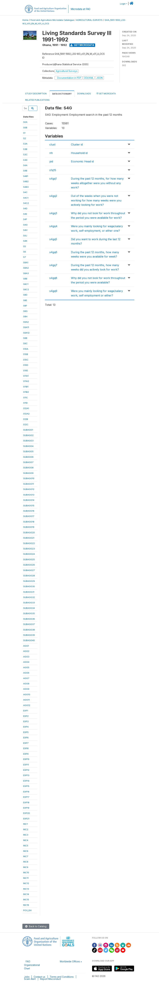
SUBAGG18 (28, 521)
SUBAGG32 (29, 597)
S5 (24, 246)
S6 (24, 251)
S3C (25, 154)
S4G (25, 224)
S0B (25, 127)
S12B (25, 419)
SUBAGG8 (28, 467)
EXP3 (26, 721)
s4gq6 (53, 252)
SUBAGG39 (29, 635)
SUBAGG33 (29, 602)
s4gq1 (53, 178)
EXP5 (26, 732)
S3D (25, 160)
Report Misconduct (50, 979)
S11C (25, 397)
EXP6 (26, 737)
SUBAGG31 (28, 592)
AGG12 (26, 705)
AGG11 (26, 699)
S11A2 (26, 381)
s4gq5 (53, 239)
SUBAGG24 (29, 554)
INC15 (26, 899)
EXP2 (26, 716)
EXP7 (26, 743)
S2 (24, 138)
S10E (25, 370)
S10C (25, 359)
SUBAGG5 (28, 451)
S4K (25, 241)
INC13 (26, 888)
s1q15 (52, 170)
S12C (25, 424)
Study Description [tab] (36, 93)
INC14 (26, 894)
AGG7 (26, 678)
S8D (25, 294)
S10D (25, 365)
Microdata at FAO (80, 9)
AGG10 (26, 694)
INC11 (26, 878)
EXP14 (26, 780)
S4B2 (26, 181)
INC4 (25, 840)
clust (52, 144)
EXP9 (26, 753)
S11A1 (26, 375)
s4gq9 (53, 291)
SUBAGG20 (29, 532)
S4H (25, 230)
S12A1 (26, 408)
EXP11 (26, 764)
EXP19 (26, 807)
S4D (25, 208)
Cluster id (77, 144)
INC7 (25, 856)
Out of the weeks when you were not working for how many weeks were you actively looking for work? (96, 200)
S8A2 (26, 267)
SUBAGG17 (28, 516)
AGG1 (26, 645)
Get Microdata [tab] (106, 93)
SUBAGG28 (29, 575)
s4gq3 (53, 213)
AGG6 (26, 672)
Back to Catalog (35, 926)
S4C (25, 192)
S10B (25, 354)
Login (123, 3)
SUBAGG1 (28, 429)
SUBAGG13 (28, 494)
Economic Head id (82, 161)
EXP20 (26, 813)
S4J (25, 235)
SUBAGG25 (29, 559)
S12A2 (26, 413)
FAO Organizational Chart (32, 965)
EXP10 (26, 759)
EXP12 (26, 770)
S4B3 (26, 187)
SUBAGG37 (29, 624)
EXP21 (26, 818)
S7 (24, 257)
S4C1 (25, 197)
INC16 (26, 905)
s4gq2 (53, 196)
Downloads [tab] (84, 93)
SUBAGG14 (28, 500)
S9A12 (26, 332)
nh (51, 153)
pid (51, 161)
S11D (25, 402)
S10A (25, 349)
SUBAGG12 (28, 489)
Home (25, 20)
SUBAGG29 (29, 581)
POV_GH (27, 910)
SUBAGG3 (28, 440)
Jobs (27, 976)
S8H (25, 316)
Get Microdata (82, 45)
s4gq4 (53, 226)
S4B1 (25, 176)
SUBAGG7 (28, 462)
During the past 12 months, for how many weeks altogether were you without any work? (97, 183)
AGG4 (26, 662)
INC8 (25, 861)
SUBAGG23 (29, 548)
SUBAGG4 (28, 446)
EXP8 (26, 748)
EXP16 (26, 791)
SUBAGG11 (28, 484)
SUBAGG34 (29, 608)
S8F (25, 305)
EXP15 (26, 786)
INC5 (25, 845)
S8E (25, 300)
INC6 (25, 851)
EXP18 (26, 802)
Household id (79, 153)
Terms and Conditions (62, 976)
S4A (25, 165)
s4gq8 (53, 278)
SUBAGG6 (28, 457)
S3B (25, 149)
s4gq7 (53, 265)
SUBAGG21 (28, 537)
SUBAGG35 (29, 613)
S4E (25, 214)
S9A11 (26, 327)
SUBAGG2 (28, 435)
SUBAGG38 (29, 629)
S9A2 (26, 322)
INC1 (25, 824)
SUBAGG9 (28, 473)
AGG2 (26, 651)
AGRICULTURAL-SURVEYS (89, 20)
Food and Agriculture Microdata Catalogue (52, 20)
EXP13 (26, 775)
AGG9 (26, 689)
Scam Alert (30, 979)
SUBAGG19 (28, 527)
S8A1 (25, 262)
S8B (25, 278)
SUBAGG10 (28, 478)
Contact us (39, 976)
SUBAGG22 (29, 543)
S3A (25, 143)
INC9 (25, 867)
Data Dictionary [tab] (62, 94)
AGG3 (26, 656)
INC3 (25, 834)
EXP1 (25, 710)
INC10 (26, 872)
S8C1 (25, 284)
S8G (25, 311)
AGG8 (26, 683)
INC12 (26, 883)
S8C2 (26, 289)
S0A (25, 122)
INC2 (25, 829)
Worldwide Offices (70, 961)
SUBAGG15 (28, 505)
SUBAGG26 (29, 564)
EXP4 (26, 726)
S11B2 (26, 392)
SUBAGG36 (29, 618)
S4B (25, 170)
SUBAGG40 (29, 640)
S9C (25, 343)
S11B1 (25, 386)
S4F (25, 219)
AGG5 (26, 667)
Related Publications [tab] (37, 100)
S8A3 (26, 273)
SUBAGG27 (29, 570)
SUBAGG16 (28, 510)
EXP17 (26, 797)
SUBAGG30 (29, 586)
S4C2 (26, 203)
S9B (25, 338)
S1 (24, 132)
